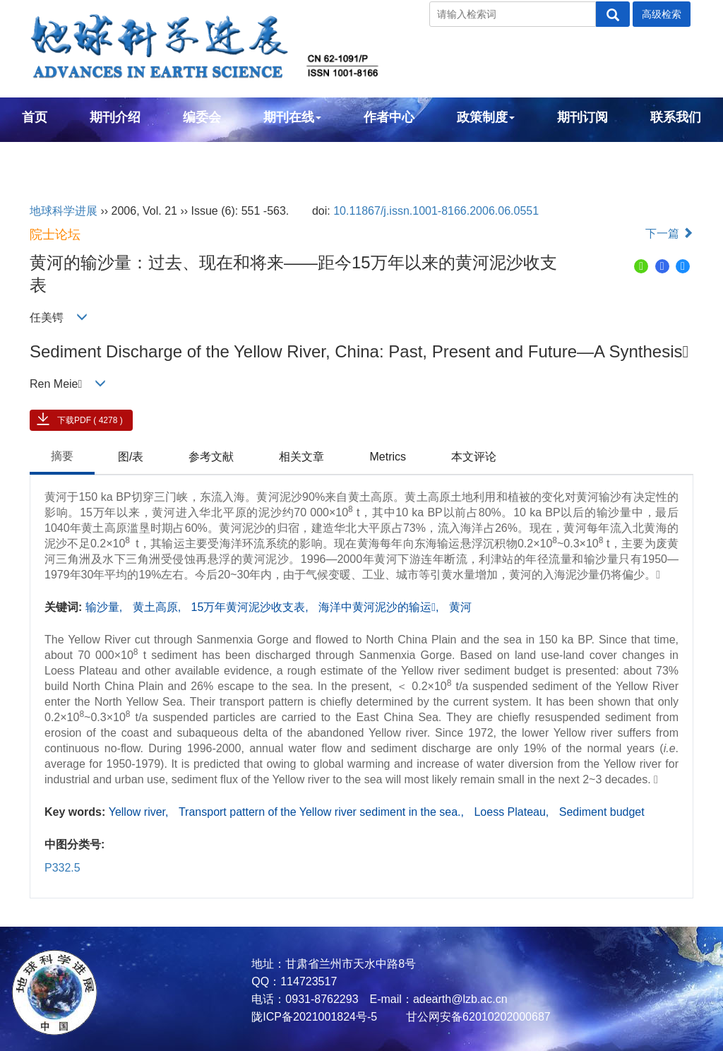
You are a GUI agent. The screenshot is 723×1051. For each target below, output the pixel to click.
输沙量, (105, 607)
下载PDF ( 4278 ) (90, 420)
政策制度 (486, 117)
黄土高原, (158, 607)
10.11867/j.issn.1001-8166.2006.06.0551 (436, 211)
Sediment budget (602, 812)
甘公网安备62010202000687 (477, 1017)
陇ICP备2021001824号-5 (314, 1017)
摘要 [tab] (62, 456)
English (45, 155)
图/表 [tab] (130, 457)
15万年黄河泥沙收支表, (251, 607)
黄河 (460, 607)
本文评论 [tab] (473, 457)
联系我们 (675, 117)
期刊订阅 (582, 117)
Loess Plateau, (512, 812)
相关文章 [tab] (301, 457)
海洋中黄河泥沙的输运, (380, 607)
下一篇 (669, 233)
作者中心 (389, 117)
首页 (34, 117)
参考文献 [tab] (211, 457)
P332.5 (62, 868)
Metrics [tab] (387, 457)
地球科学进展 (63, 211)
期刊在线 (292, 117)
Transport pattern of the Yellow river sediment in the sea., (323, 812)
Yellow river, (140, 812)
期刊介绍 (115, 117)
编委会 (202, 117)
